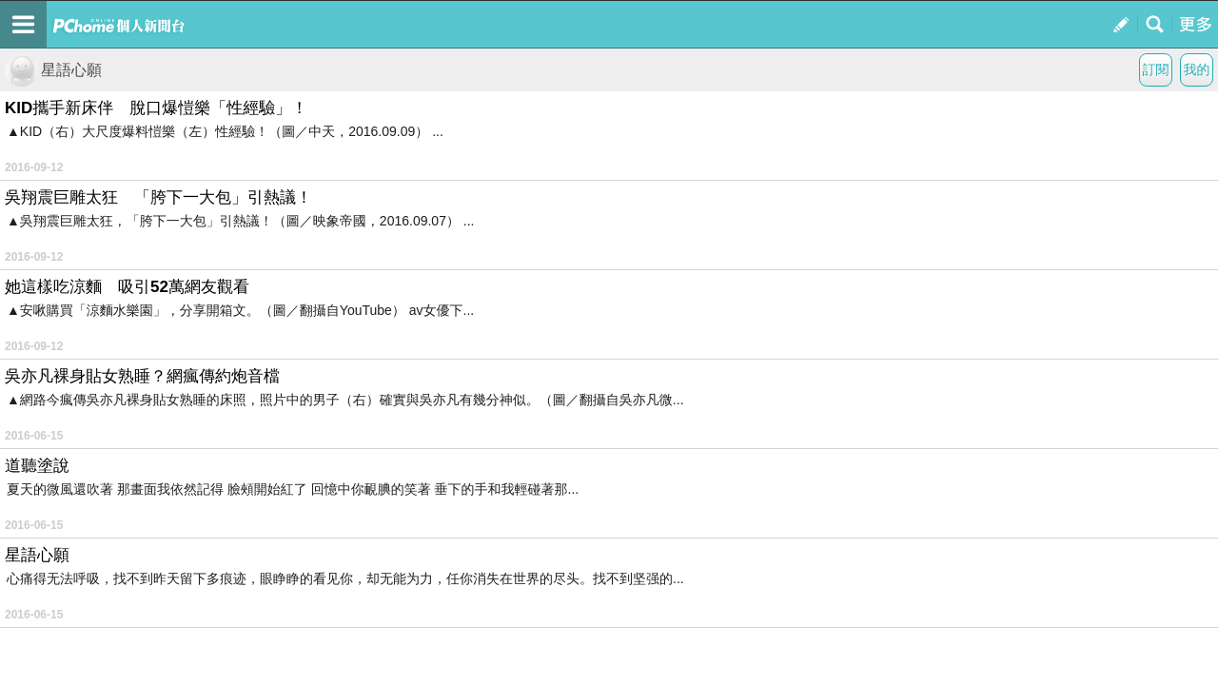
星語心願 (53, 70)
